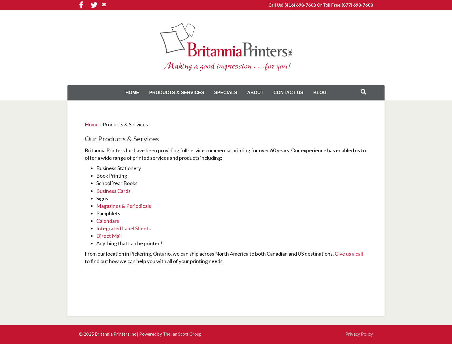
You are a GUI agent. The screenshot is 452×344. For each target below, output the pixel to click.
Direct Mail (109, 236)
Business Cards (113, 191)
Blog (320, 92)
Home (132, 92)
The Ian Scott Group (182, 334)
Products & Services (176, 92)
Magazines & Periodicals (123, 206)
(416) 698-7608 (300, 4)
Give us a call (349, 253)
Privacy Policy (359, 334)
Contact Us (289, 92)
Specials (225, 92)
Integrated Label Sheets (123, 228)
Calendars (107, 221)
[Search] (363, 92)
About (255, 92)
